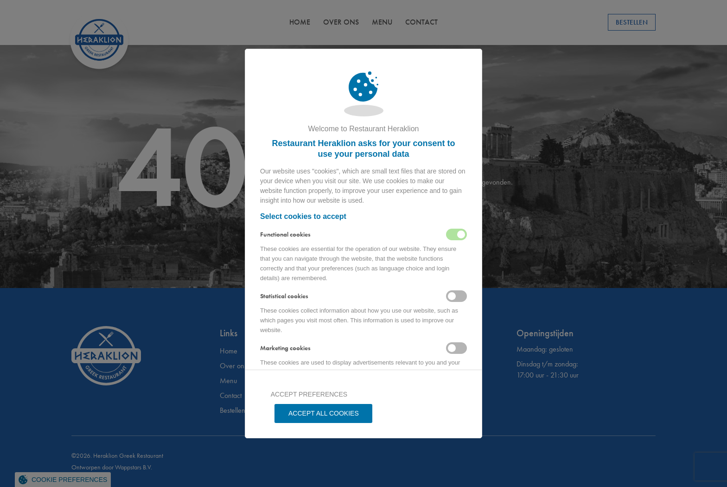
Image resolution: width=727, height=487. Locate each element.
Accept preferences (308, 413)
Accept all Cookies (419, 413)
